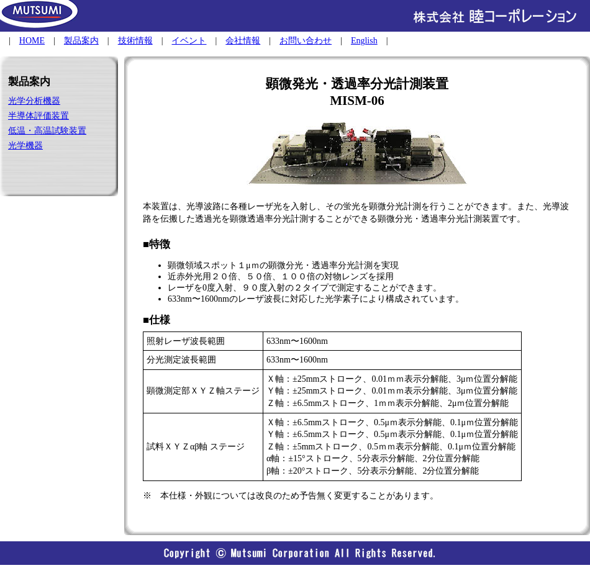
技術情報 (135, 40)
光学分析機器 (34, 101)
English (364, 40)
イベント (188, 40)
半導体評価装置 (38, 115)
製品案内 (81, 40)
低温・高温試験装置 (47, 130)
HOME (32, 40)
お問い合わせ (305, 40)
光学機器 (25, 145)
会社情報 (242, 40)
